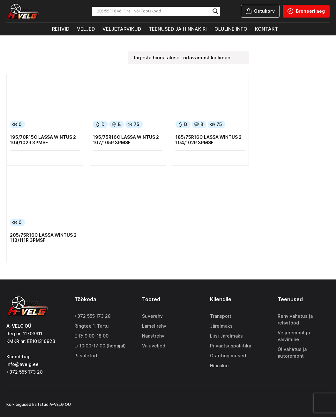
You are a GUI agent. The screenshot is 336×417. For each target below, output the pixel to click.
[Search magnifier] (215, 11)
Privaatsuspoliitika (230, 345)
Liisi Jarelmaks (226, 336)
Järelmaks (221, 326)
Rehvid (60, 29)
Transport (220, 316)
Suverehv (152, 316)
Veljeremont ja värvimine (294, 336)
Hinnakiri (219, 365)
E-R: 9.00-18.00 (91, 336)
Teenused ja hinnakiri (178, 29)
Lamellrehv (154, 326)
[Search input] (153, 11)
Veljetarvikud (121, 29)
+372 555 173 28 (92, 316)
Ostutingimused (228, 355)
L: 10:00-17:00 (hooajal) (100, 345)
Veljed (86, 29)
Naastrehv (153, 336)
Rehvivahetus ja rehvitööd (295, 319)
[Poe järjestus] (188, 57)
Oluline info (230, 29)
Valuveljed (153, 345)
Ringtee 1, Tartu (91, 326)
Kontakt (266, 29)
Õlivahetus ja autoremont (292, 352)
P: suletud (85, 355)
